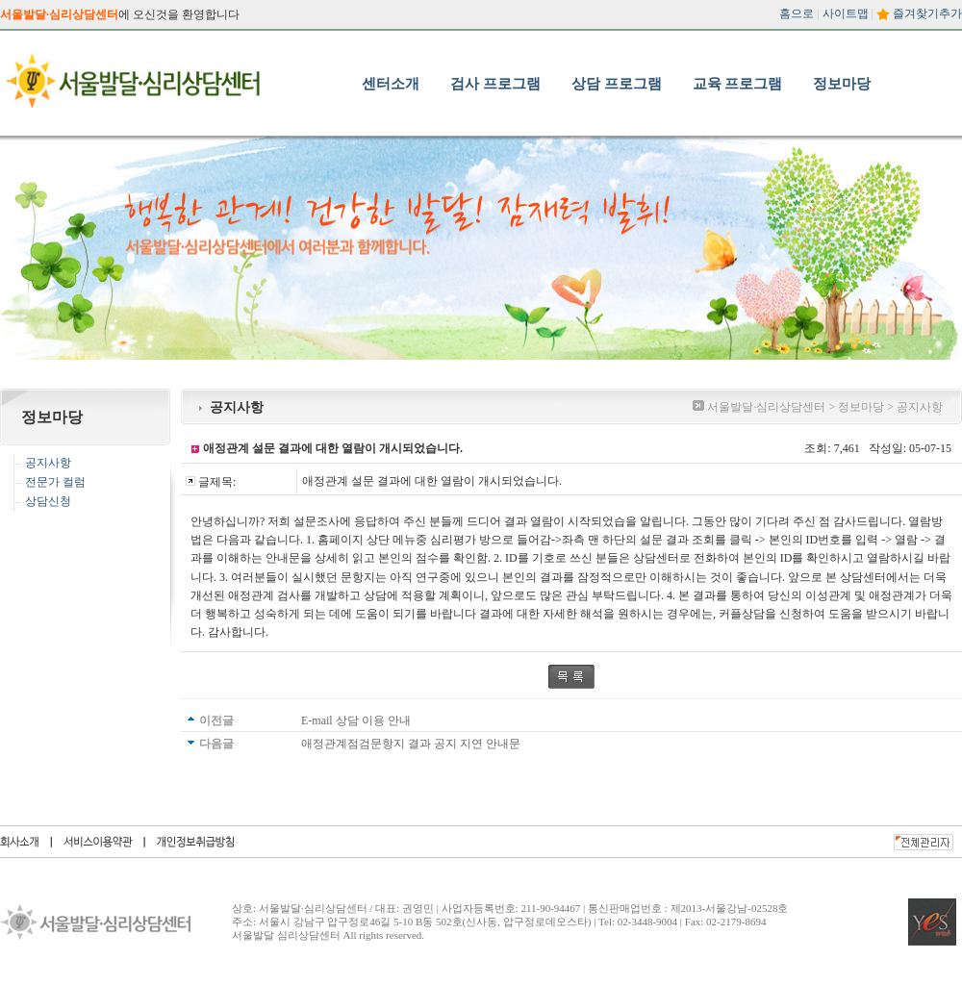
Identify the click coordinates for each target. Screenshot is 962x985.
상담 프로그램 (616, 83)
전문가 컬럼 (55, 482)
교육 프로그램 (738, 83)
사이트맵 (846, 13)
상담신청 (48, 501)
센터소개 (390, 83)
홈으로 (796, 13)
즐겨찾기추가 (927, 13)
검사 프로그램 (495, 83)
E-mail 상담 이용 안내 (356, 720)
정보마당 (842, 83)
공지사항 (48, 462)
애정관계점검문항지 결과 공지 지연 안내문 (410, 743)
